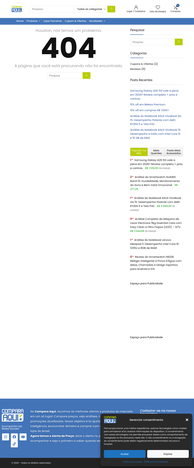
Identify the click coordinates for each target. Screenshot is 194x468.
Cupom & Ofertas (75, 21)
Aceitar (125, 453)
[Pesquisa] (111, 9)
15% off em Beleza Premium (148, 104)
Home (20, 21)
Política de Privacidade (156, 461)
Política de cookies (132, 461)
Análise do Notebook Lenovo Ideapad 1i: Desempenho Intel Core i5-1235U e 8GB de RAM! (155, 244)
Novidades (95, 21)
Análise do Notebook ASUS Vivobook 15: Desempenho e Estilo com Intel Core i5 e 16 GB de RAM (155, 134)
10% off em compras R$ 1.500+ (149, 110)
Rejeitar (168, 453)
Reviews (135, 69)
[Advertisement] (156, 307)
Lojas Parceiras (52, 21)
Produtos (32, 21)
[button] (187, 420)
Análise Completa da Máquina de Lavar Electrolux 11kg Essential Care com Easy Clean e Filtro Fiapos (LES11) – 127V (156, 223)
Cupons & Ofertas (141, 64)
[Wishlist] (158, 7)
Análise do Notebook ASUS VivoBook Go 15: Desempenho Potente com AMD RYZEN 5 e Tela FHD (155, 120)
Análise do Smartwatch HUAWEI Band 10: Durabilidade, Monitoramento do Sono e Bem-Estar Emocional (155, 181)
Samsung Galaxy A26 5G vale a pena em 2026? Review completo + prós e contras (154, 94)
